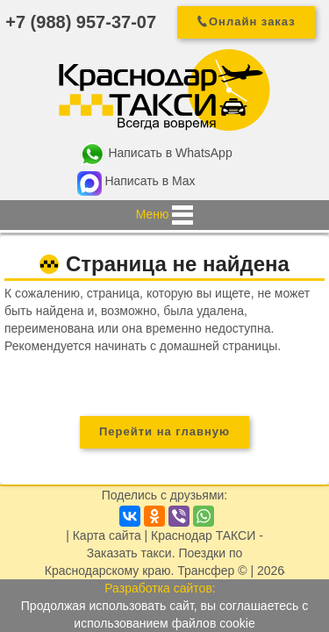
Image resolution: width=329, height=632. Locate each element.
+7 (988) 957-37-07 (80, 22)
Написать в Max (149, 181)
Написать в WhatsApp (170, 153)
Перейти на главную (164, 431)
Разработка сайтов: (160, 588)
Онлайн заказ (252, 21)
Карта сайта (107, 535)
